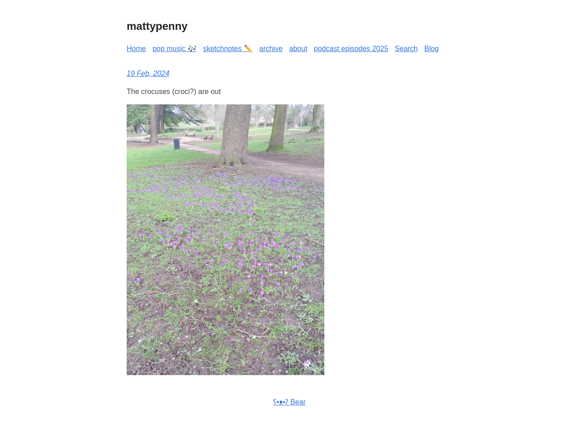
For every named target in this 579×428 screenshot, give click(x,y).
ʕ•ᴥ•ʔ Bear (289, 402)
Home (136, 48)
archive (271, 48)
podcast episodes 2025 (351, 48)
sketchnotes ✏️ (228, 48)
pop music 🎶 (174, 48)
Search (406, 48)
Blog (431, 48)
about (298, 48)
